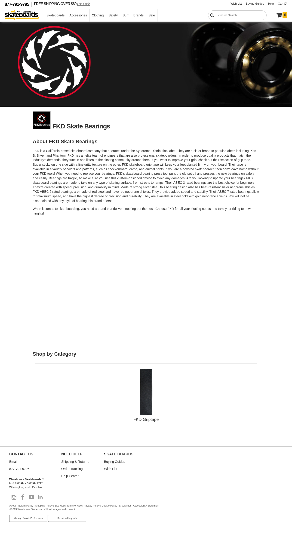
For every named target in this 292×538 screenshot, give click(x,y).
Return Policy (25, 505)
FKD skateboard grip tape (140, 164)
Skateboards (55, 15)
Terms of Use (74, 505)
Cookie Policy (109, 505)
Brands (138, 15)
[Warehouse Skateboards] (24, 15)
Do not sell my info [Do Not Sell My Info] (67, 518)
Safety (113, 15)
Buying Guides (255, 3)
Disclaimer (125, 505)
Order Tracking (72, 469)
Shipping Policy (43, 505)
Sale (151, 15)
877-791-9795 (17, 4)
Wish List (236, 3)
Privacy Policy (91, 505)
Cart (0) (282, 3)
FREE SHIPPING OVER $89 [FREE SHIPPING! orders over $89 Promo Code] (62, 4)
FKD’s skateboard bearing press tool (142, 173)
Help (271, 3)
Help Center (70, 476)
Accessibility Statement (146, 505)
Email (13, 461)
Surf (126, 15)
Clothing (98, 15)
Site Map (60, 505)
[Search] (237, 15)
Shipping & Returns (75, 461)
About (12, 505)
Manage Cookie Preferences (28, 518)
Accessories (78, 15)
